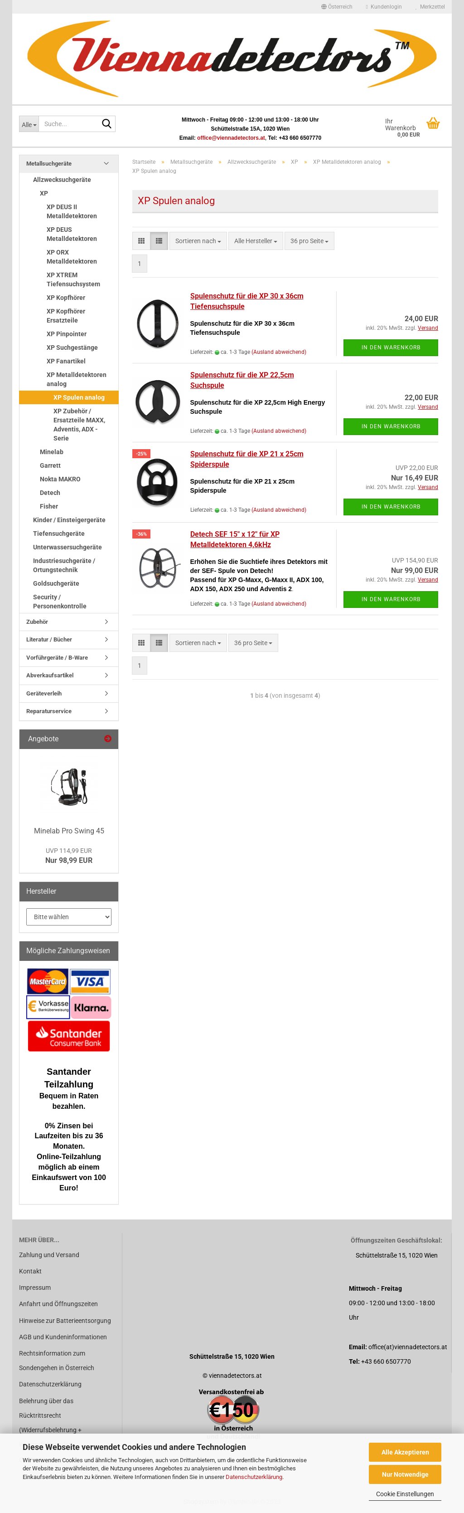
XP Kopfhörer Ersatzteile (66, 316)
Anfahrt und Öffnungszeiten (58, 1303)
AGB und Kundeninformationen (63, 1337)
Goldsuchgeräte (56, 583)
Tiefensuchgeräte (59, 533)
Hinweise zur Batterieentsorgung (65, 1320)
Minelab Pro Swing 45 (69, 831)
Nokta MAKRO (60, 479)
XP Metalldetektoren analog (76, 379)
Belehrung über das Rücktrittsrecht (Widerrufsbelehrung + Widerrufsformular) (50, 1423)
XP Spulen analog (79, 397)
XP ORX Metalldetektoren (72, 257)
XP (44, 193)
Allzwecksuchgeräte (62, 179)
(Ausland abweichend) (278, 352)
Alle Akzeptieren (405, 1452)
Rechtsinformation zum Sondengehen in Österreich (56, 1360)
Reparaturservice (49, 711)
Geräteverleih (44, 693)
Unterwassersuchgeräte (67, 547)
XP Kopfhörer (66, 297)
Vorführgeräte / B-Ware (57, 657)
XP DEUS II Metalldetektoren (72, 211)
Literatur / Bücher (49, 639)
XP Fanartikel (66, 361)
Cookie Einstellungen (405, 1494)
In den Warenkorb (391, 347)
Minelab (51, 451)
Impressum (35, 1287)
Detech (50, 492)
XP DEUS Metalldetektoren (72, 234)
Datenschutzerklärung (254, 1477)
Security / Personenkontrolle (60, 601)
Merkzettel (430, 7)
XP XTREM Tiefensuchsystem (73, 279)
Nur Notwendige (405, 1474)
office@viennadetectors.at (231, 138)
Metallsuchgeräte (49, 163)
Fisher (49, 506)
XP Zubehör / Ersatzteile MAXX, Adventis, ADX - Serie (79, 424)
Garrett (50, 465)
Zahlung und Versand (49, 1254)
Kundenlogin (384, 7)
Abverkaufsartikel (49, 675)
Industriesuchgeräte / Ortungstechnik (64, 565)
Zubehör (37, 621)
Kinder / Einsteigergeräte (69, 520)
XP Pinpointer (67, 334)
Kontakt (30, 1271)
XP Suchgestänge (72, 347)
